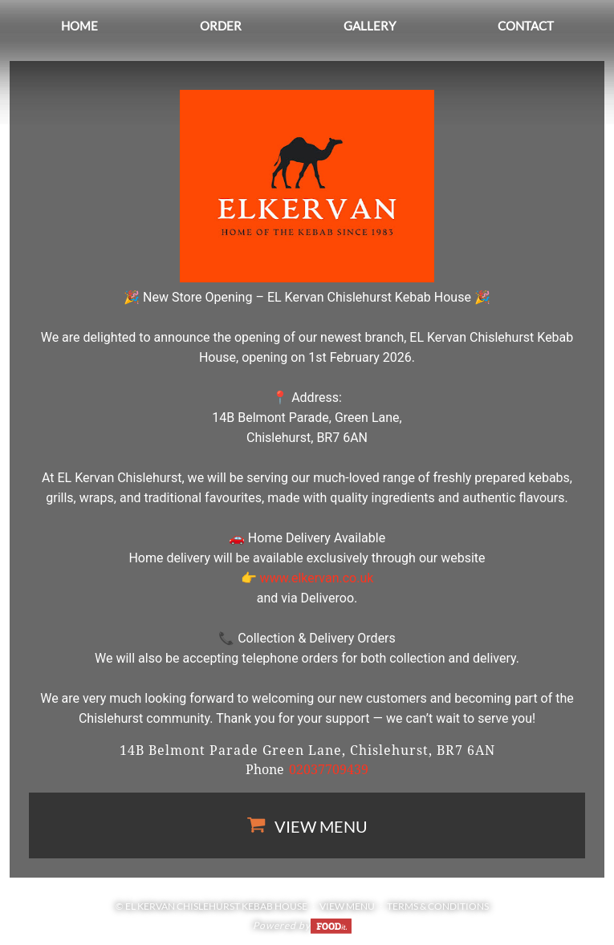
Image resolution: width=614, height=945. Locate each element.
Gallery (370, 25)
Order (221, 25)
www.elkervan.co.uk (317, 578)
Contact (526, 25)
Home (79, 25)
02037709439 (328, 769)
